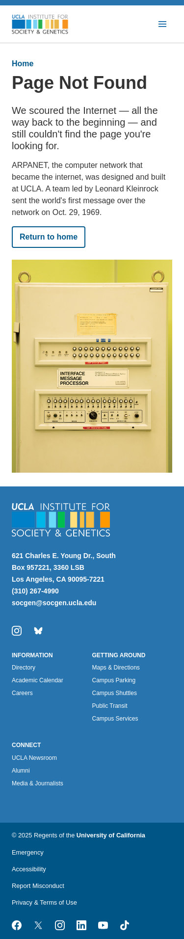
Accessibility (29, 869)
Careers (22, 693)
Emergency (28, 852)
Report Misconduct (38, 885)
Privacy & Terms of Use (44, 902)
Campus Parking (114, 680)
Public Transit (110, 705)
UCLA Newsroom (34, 757)
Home (22, 63)
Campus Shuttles (114, 693)
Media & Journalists (37, 783)
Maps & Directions (116, 667)
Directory (23, 667)
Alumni (21, 770)
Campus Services (115, 718)
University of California (111, 835)
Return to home (49, 237)
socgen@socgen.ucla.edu (54, 603)
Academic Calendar (37, 680)
